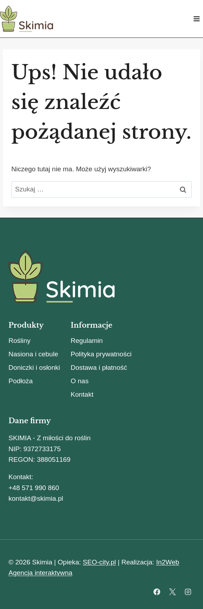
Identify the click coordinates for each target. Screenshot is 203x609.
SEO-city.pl (99, 562)
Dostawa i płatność (99, 367)
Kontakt (82, 394)
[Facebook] (157, 591)
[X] (172, 591)
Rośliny (19, 340)
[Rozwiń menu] (196, 18)
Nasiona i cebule (33, 354)
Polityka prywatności (101, 354)
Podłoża (20, 381)
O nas (80, 381)
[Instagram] (188, 591)
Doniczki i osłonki (34, 367)
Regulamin (87, 340)
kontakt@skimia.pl (35, 498)
